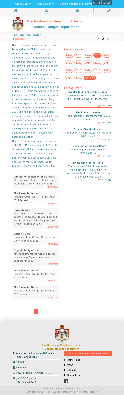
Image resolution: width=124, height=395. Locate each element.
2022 (107, 55)
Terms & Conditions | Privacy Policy (88, 353)
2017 (107, 63)
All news (90, 78)
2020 (78, 63)
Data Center (45, 4)
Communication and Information (80, 4)
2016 (69, 70)
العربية (106, 2)
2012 (107, 70)
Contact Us (73, 375)
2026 (69, 55)
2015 (78, 70)
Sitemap (71, 370)
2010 (78, 78)
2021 (69, 63)
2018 (97, 63)
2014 (88, 70)
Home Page (73, 360)
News (69, 365)
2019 (88, 63)
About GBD (23, 4)
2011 (69, 78)
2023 (97, 55)
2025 (78, 55)
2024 (88, 55)
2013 (97, 70)
